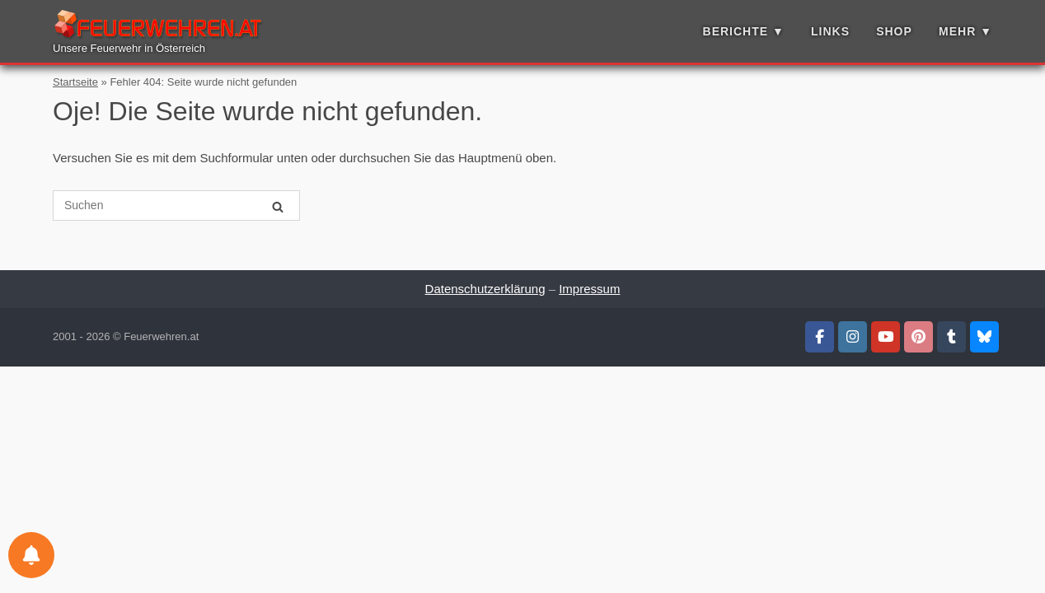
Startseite (75, 82)
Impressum (589, 289)
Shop (894, 31)
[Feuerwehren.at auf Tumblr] (951, 337)
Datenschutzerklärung (485, 289)
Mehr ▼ (965, 31)
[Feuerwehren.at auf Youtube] (885, 337)
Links (830, 31)
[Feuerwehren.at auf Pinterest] (918, 337)
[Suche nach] (176, 205)
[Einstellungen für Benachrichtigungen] (31, 555)
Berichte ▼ (744, 31)
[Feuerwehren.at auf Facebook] (819, 337)
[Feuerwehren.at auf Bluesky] (984, 337)
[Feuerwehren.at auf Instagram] (852, 337)
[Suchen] (277, 206)
